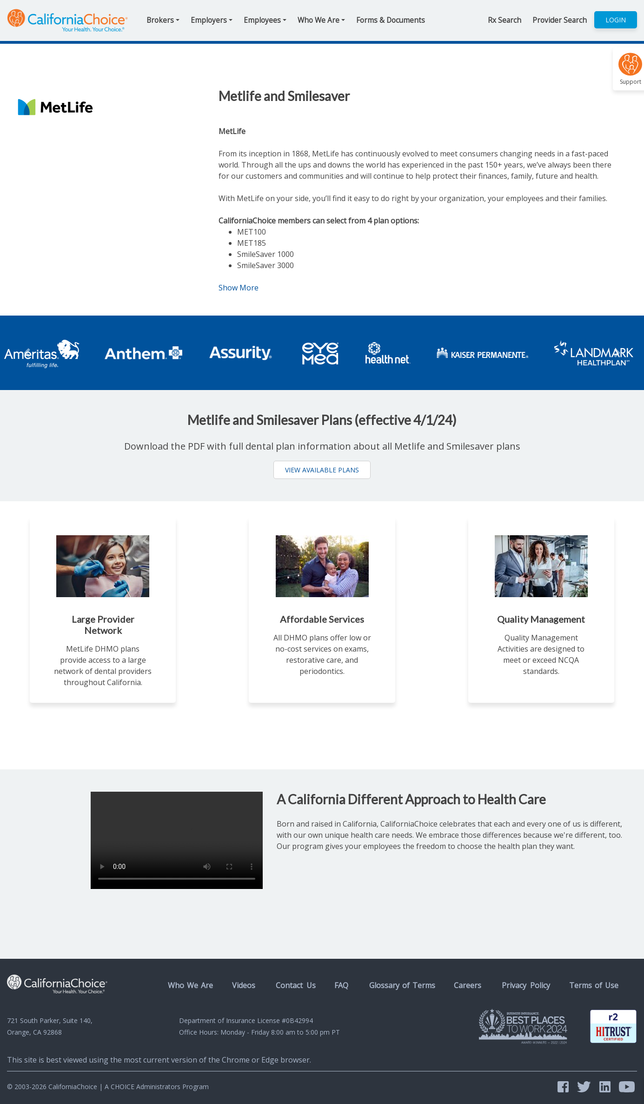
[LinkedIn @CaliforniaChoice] (607, 1087)
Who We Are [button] (318, 20)
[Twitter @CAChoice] (586, 1087)
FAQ (341, 985)
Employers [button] (209, 20)
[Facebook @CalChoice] (565, 1087)
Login (615, 19)
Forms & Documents (390, 20)
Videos (243, 985)
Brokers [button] (160, 20)
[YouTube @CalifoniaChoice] (627, 1087)
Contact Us (296, 985)
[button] (16, 353)
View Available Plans (322, 469)
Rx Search (504, 20)
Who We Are (190, 985)
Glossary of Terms (402, 985)
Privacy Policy (526, 985)
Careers (467, 985)
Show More (244, 288)
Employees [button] (262, 20)
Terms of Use (593, 985)
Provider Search (559, 20)
